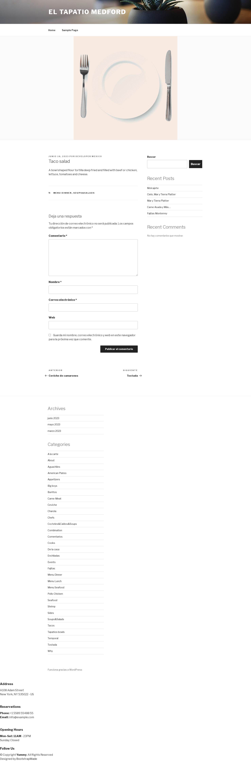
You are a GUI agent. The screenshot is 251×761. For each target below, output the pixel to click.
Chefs (51, 517)
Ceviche (52, 504)
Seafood (52, 600)
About (51, 460)
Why (50, 651)
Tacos (51, 625)
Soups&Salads (84, 193)
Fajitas (51, 568)
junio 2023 (53, 418)
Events (52, 562)
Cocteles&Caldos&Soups (62, 523)
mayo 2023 (54, 424)
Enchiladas (54, 555)
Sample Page (70, 30)
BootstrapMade (26, 758)
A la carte (53, 454)
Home (51, 30)
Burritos (52, 492)
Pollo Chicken (55, 593)
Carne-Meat (54, 498)
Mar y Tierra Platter (158, 200)
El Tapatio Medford (87, 12)
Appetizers (54, 479)
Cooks (51, 542)
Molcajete (153, 188)
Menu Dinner (62, 193)
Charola (52, 511)
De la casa (53, 549)
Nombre (55, 282)
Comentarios (55, 536)
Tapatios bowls (56, 631)
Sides (51, 612)
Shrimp (51, 606)
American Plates (57, 473)
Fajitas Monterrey (157, 213)
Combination (55, 530)
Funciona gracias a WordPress (65, 669)
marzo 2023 (54, 430)
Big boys (52, 485)
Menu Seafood (56, 587)
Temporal (53, 638)
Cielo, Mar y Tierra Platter (161, 194)
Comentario (58, 235)
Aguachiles (54, 466)
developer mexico (89, 156)
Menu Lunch (55, 581)
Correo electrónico (63, 299)
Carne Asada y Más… (159, 207)
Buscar (151, 156)
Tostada (52, 644)
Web (52, 317)
